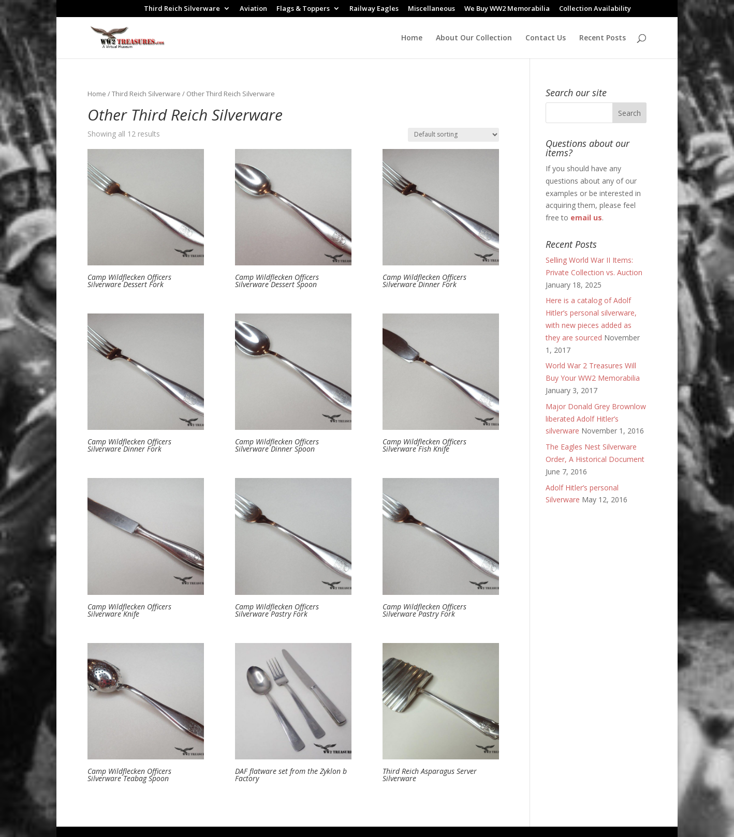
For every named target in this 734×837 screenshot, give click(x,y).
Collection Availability (595, 9)
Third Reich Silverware (182, 9)
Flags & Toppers (303, 9)
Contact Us (545, 38)
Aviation (253, 9)
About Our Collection (474, 38)
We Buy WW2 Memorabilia (507, 9)
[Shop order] (453, 135)
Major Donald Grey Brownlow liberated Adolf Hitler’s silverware (596, 418)
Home (411, 38)
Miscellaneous (431, 9)
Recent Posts (602, 38)
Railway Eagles (374, 9)
